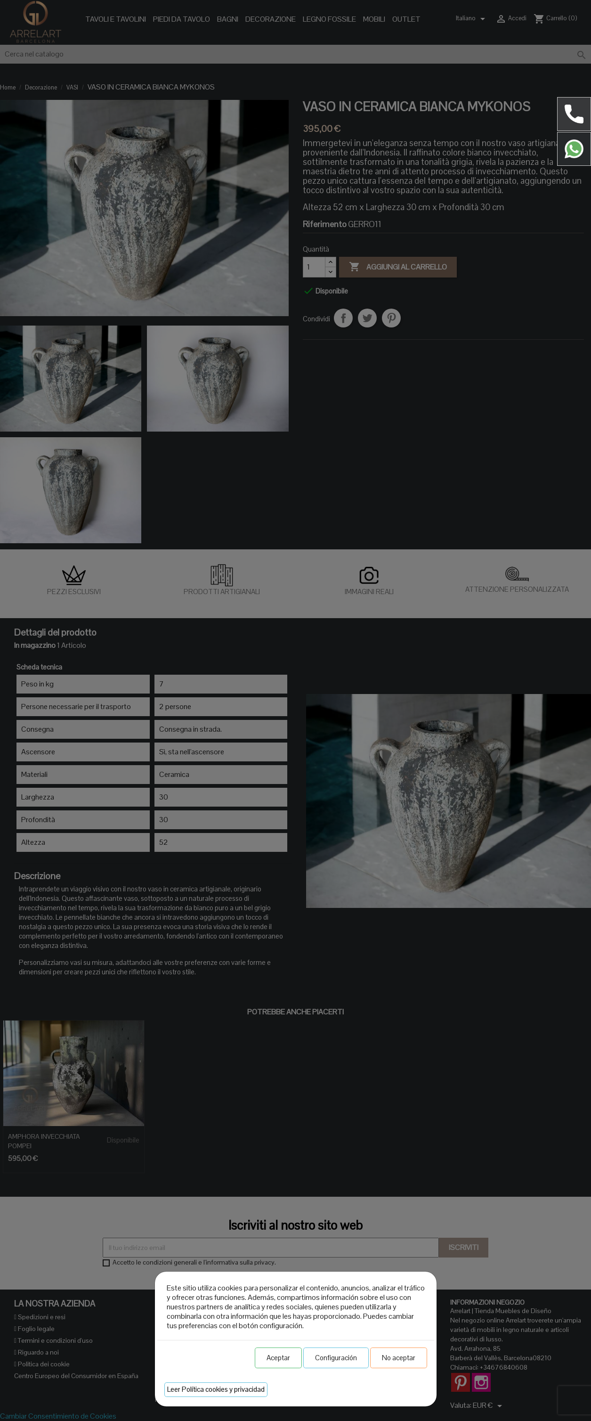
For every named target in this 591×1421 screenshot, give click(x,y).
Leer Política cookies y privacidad (216, 1389)
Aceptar (278, 1357)
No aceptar (398, 1357)
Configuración (336, 1357)
